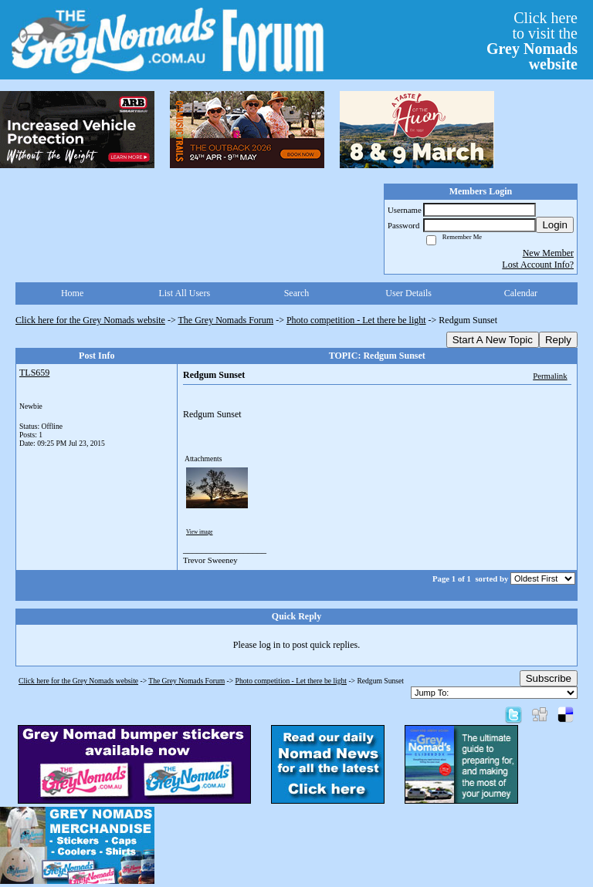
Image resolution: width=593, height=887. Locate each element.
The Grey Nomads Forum (226, 320)
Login (555, 225)
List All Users (184, 293)
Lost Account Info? (538, 264)
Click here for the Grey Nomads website (90, 320)
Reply (558, 340)
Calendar (520, 293)
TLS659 (34, 372)
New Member (548, 253)
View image (199, 532)
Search (297, 293)
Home (72, 293)
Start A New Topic (492, 340)
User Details (408, 293)
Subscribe (548, 678)
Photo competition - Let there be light (356, 320)
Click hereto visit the (532, 41)
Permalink (550, 375)
